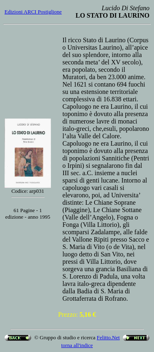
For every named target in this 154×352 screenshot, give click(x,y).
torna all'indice (77, 345)
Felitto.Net (108, 337)
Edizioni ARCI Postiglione (33, 12)
